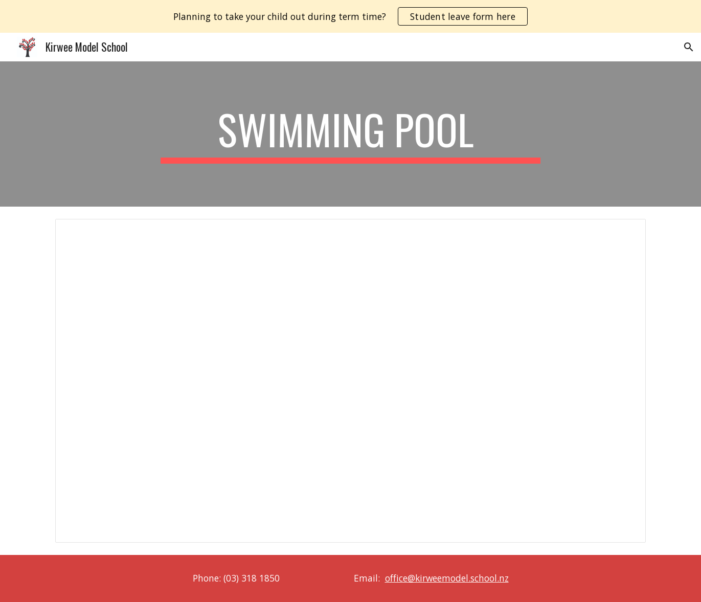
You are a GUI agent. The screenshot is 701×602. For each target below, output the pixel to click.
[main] (350, 134)
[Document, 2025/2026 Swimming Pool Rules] (350, 381)
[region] (350, 16)
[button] (688, 47)
